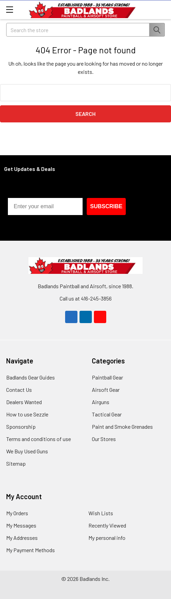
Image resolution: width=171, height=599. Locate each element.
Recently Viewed (107, 525)
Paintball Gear (107, 377)
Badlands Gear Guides (30, 377)
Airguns (100, 402)
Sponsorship (21, 426)
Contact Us (19, 389)
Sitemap (16, 463)
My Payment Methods (30, 550)
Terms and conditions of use (38, 439)
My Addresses (22, 537)
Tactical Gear (107, 414)
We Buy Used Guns (27, 451)
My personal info (106, 537)
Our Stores (104, 439)
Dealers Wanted (24, 402)
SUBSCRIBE (106, 206)
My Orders (17, 513)
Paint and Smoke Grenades (122, 426)
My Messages (21, 525)
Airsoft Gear (106, 389)
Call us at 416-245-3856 (86, 298)
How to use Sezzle (27, 414)
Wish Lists (100, 513)
